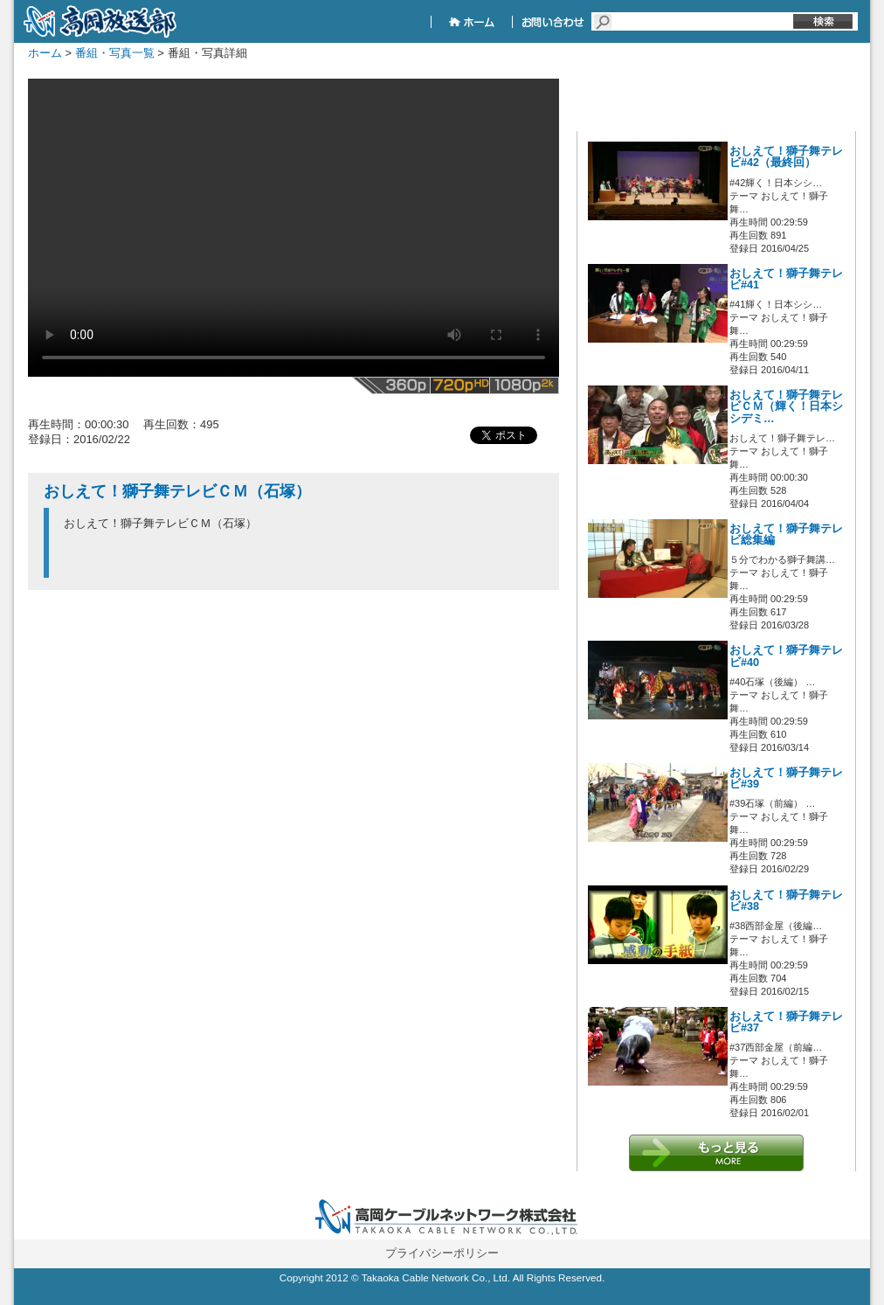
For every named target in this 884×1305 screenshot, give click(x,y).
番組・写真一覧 (115, 52)
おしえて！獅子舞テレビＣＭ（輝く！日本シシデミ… (786, 406)
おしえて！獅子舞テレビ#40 (786, 656)
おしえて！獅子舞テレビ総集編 (786, 534)
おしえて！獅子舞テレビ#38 (786, 901)
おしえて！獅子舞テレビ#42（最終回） (786, 157)
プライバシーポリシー (442, 1253)
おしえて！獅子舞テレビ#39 (786, 778)
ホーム (45, 52)
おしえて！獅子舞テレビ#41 (786, 279)
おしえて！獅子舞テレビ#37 (786, 1022)
